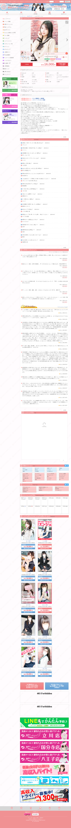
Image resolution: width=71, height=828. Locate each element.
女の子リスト (30, 16)
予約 (50, 808)
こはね (28, 636)
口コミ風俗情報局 (12, 90)
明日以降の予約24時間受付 (57, 686)
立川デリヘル (5, 90)
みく (28, 541)
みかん (45, 604)
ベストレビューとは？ (62, 307)
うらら (28, 573)
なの (28, 604)
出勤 (31, 808)
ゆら (45, 668)
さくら (28, 668)
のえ (45, 573)
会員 (59, 808)
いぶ (45, 541)
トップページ (22, 16)
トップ (12, 808)
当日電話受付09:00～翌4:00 (32, 686)
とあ (45, 636)
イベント (21, 808)
